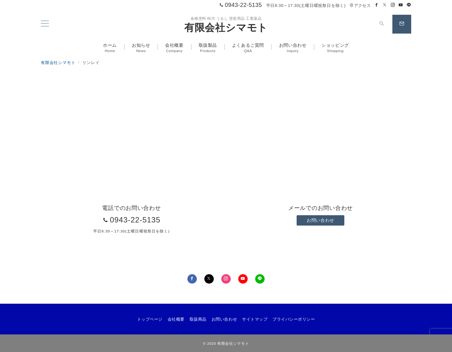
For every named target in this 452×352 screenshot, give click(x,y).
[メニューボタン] (45, 24)
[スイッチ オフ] (382, 24)
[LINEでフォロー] (409, 5)
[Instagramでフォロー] (393, 5)
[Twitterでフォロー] (385, 5)
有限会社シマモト (226, 28)
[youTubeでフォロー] (243, 279)
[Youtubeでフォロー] (401, 5)
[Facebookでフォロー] (376, 5)
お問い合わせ (320, 220)
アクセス (360, 5)
